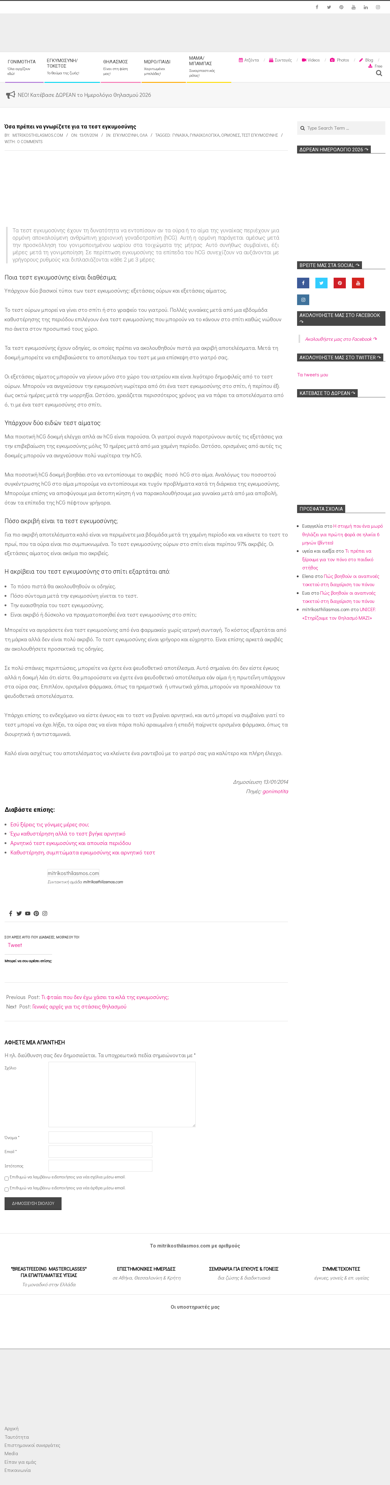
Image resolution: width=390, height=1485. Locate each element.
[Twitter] (19, 914)
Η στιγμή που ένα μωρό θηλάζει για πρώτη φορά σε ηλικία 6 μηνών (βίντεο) (342, 534)
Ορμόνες (230, 135)
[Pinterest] (36, 914)
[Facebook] (10, 914)
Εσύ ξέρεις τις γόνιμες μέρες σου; (49, 824)
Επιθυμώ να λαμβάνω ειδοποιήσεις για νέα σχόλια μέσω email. (68, 1177)
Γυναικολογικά (204, 135)
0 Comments (30, 141)
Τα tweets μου (312, 374)
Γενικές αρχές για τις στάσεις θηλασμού (79, 1006)
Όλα (143, 135)
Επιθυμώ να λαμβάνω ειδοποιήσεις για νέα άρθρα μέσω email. (68, 1188)
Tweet (15, 944)
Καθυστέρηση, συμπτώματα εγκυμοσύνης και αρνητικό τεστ (82, 852)
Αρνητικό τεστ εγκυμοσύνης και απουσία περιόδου (70, 842)
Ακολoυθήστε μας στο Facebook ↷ (341, 339)
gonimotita (275, 791)
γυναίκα (180, 135)
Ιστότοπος (14, 1166)
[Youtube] (27, 914)
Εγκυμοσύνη (125, 135)
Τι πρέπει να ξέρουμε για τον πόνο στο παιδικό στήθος (337, 559)
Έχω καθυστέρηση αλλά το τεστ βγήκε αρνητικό (68, 833)
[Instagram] (45, 914)
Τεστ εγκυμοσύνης (260, 135)
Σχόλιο (10, 1068)
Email (11, 1151)
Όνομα (12, 1137)
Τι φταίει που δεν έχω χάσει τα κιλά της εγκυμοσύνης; (105, 997)
